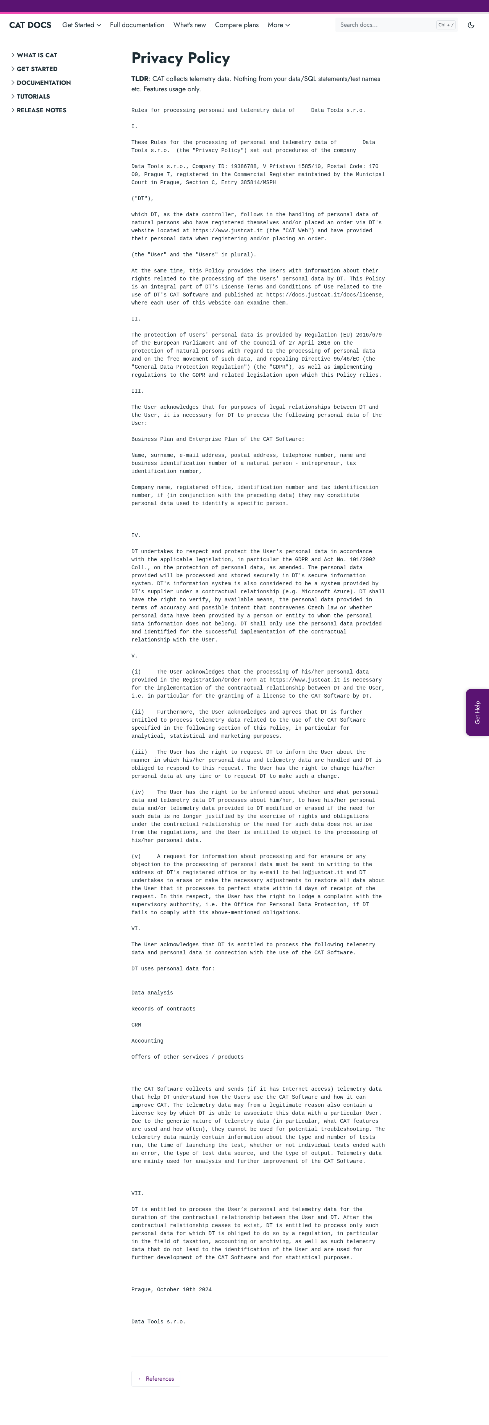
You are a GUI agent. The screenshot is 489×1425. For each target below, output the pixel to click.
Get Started (37, 69)
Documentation (44, 82)
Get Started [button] (82, 25)
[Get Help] (477, 712)
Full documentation (137, 25)
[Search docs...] (396, 25)
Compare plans (237, 25)
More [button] (279, 25)
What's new (189, 25)
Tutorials (33, 96)
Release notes (41, 110)
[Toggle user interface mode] (471, 25)
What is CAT (37, 55)
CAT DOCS (30, 25)
